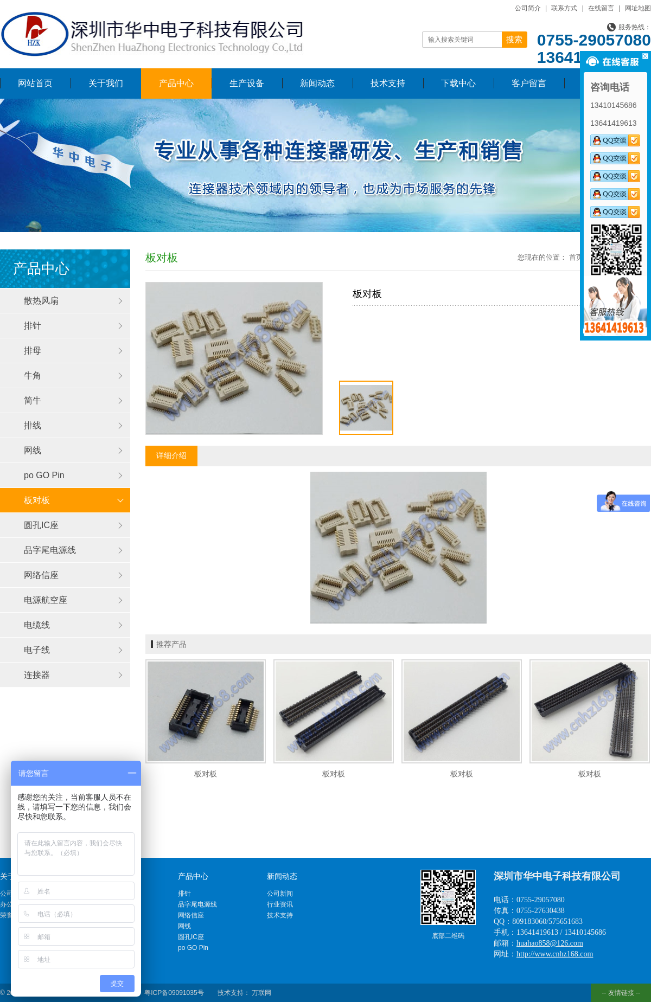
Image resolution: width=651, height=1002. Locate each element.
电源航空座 (45, 600)
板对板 (37, 500)
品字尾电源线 (50, 550)
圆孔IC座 (41, 525)
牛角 (32, 375)
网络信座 (41, 575)
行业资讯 (280, 904)
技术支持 (388, 83)
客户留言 (529, 83)
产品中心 (176, 83)
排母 (32, 350)
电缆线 (37, 625)
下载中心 (458, 83)
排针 (32, 325)
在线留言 (601, 8)
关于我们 (105, 83)
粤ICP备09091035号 (173, 993)
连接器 (37, 674)
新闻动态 (317, 83)
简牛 (32, 400)
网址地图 (638, 8)
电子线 (37, 649)
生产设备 (246, 83)
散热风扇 (41, 300)
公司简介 (528, 8)
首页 (576, 257)
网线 (32, 450)
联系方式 (564, 8)
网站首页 (35, 83)
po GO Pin (44, 475)
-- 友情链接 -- (621, 993)
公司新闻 (280, 893)
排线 (32, 425)
